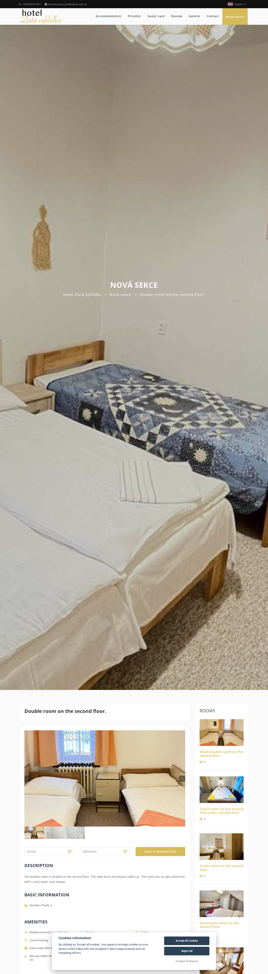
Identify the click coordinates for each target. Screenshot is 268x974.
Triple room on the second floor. (221, 867)
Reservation (235, 17)
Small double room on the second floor (221, 753)
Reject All (186, 950)
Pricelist (134, 16)
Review (176, 16)
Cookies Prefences (187, 961)
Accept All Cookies (187, 940)
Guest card (156, 16)
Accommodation (108, 16)
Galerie (194, 16)
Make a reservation (160, 851)
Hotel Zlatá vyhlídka (82, 294)
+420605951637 (30, 4)
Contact (213, 16)
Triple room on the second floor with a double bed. (221, 810)
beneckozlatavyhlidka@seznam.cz (66, 4)
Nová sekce (120, 294)
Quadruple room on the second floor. (219, 925)
